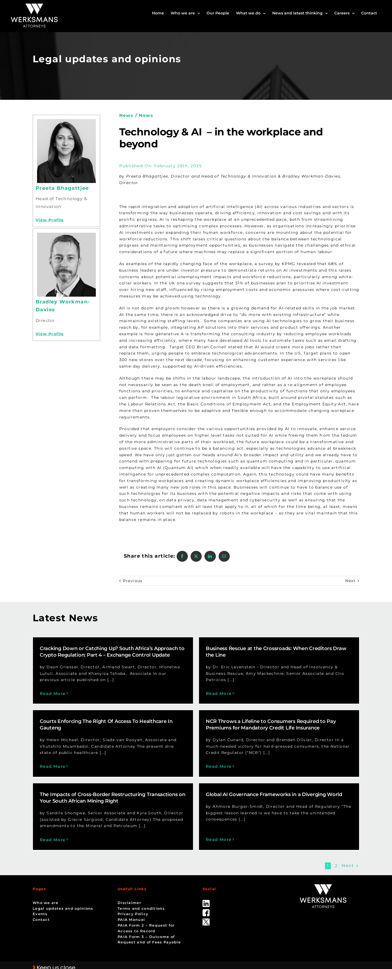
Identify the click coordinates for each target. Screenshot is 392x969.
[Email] (224, 556)
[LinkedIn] (210, 556)
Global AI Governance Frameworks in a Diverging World (283, 787)
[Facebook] (182, 556)
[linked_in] (206, 889)
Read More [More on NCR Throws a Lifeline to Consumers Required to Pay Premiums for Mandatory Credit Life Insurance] (192, 770)
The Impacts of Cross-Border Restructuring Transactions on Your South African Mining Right (130, 790)
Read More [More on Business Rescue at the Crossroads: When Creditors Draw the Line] (210, 693)
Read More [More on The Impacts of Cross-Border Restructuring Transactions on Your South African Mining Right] (70, 832)
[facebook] (206, 898)
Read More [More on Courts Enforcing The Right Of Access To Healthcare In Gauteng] (88, 754)
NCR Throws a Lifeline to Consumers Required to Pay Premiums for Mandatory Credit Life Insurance (244, 729)
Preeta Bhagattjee (62, 188)
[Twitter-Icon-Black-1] (206, 907)
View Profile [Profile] (50, 220)
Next (350, 580)
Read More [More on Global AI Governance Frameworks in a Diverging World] (227, 825)
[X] (196, 556)
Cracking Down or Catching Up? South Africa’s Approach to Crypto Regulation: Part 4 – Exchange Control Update (112, 651)
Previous (133, 580)
